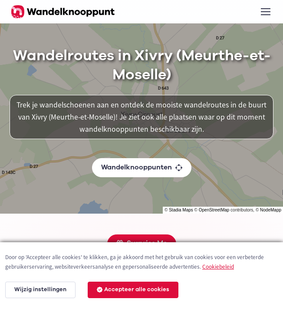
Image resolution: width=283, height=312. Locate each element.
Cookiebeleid (218, 266)
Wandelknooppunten (141, 167)
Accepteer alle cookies (133, 289)
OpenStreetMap (214, 210)
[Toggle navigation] (265, 12)
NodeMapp (270, 210)
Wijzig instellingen (40, 289)
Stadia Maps (181, 210)
